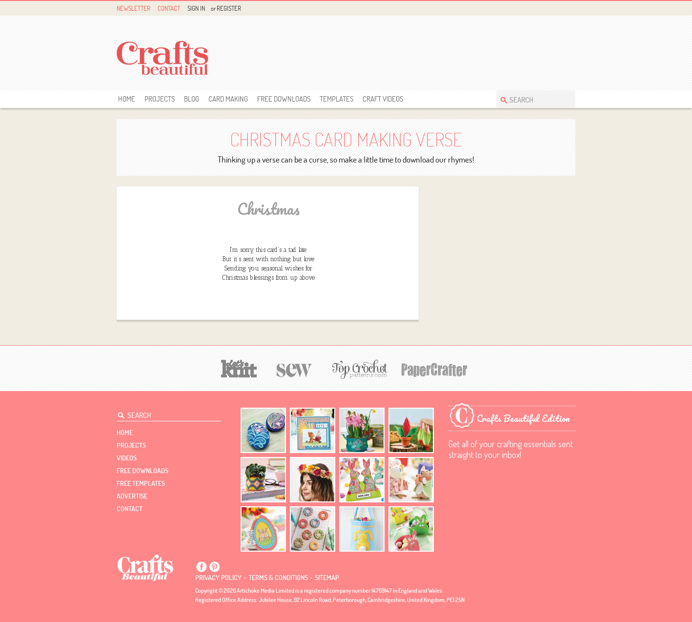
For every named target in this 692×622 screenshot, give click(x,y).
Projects (159, 99)
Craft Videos (383, 99)
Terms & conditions (278, 577)
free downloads (283, 99)
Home (126, 99)
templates (336, 99)
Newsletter (133, 8)
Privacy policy (218, 577)
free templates (141, 483)
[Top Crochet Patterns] (358, 369)
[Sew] (294, 368)
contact (129, 508)
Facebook (547, 8)
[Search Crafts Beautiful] (531, 99)
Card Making (228, 99)
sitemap (327, 577)
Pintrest (558, 8)
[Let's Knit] (239, 367)
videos (127, 458)
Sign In (196, 8)
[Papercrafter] (434, 369)
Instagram (569, 8)
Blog (191, 99)
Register (229, 8)
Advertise (132, 496)
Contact (169, 8)
